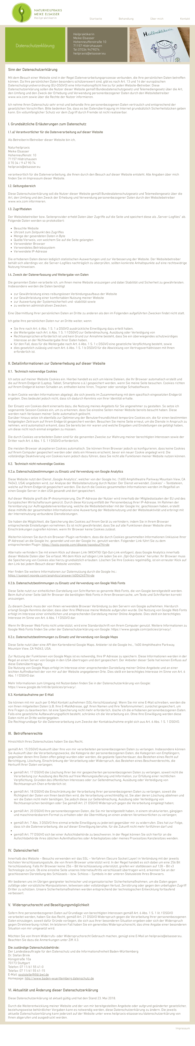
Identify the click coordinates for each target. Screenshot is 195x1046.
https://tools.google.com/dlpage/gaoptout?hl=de (76, 545)
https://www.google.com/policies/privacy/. (141, 630)
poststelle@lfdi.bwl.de (33, 975)
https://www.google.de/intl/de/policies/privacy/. (42, 687)
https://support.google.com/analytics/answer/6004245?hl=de (51, 576)
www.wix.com (18, 97)
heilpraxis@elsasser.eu (89, 54)
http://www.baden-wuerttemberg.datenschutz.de (59, 979)
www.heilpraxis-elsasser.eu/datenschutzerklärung (139, 1014)
